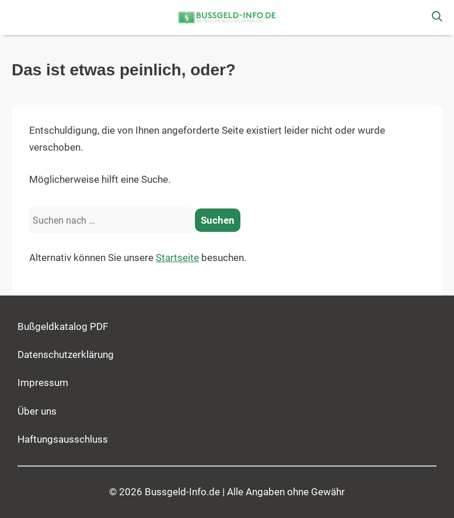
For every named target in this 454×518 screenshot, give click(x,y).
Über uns (37, 411)
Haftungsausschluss (63, 439)
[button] (17, 17)
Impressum (43, 382)
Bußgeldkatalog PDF (63, 326)
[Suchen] (217, 220)
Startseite (177, 257)
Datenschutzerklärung (66, 354)
